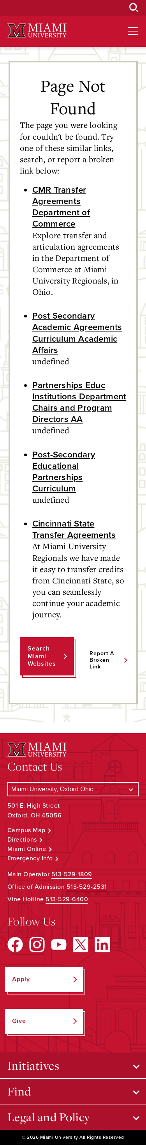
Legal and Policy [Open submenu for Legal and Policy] (48, 1117)
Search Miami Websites (42, 656)
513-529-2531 (87, 887)
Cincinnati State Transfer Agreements (74, 529)
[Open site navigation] (133, 31)
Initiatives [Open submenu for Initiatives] (33, 1065)
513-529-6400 (67, 899)
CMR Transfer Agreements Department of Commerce (61, 206)
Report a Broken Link (102, 660)
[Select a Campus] (73, 789)
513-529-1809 (71, 874)
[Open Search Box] (134, 7)
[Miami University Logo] (37, 30)
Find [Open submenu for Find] (19, 1091)
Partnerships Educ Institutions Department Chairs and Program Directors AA (79, 402)
